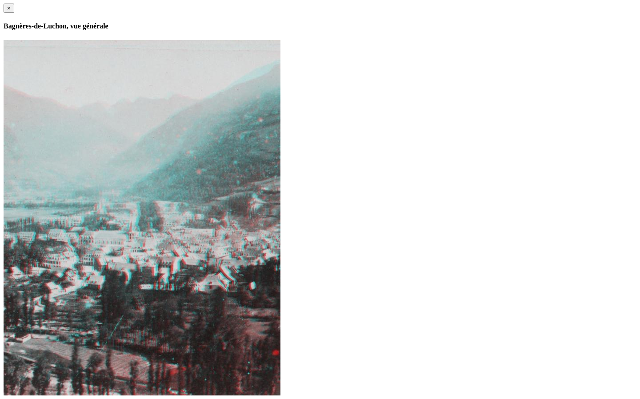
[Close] (9, 8)
